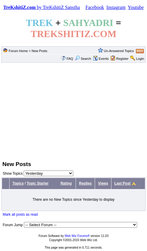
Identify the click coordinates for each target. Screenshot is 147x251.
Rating (66, 183)
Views (103, 183)
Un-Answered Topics (119, 51)
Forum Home (18, 51)
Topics (18, 183)
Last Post (122, 183)
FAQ (70, 58)
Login (140, 58)
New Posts (40, 51)
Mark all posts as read (20, 214)
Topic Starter (37, 183)
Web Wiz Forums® (77, 236)
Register (122, 58)
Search (83, 58)
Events (101, 58)
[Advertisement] (73, 111)
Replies (85, 183)
